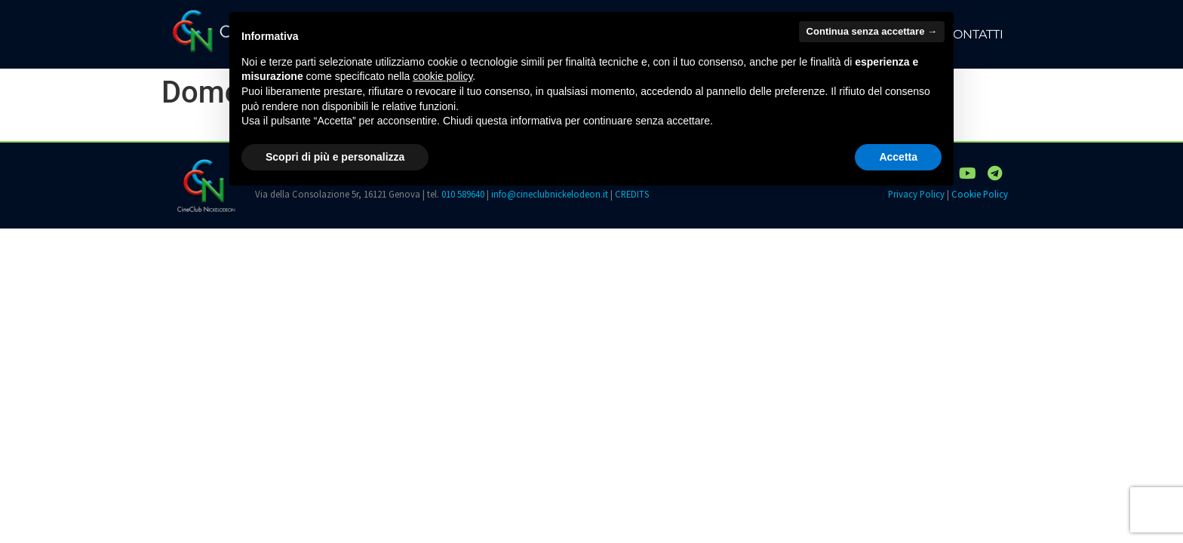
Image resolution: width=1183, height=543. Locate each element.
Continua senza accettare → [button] (872, 31)
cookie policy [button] (442, 76)
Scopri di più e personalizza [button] (335, 157)
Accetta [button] (898, 157)
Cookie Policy (979, 194)
